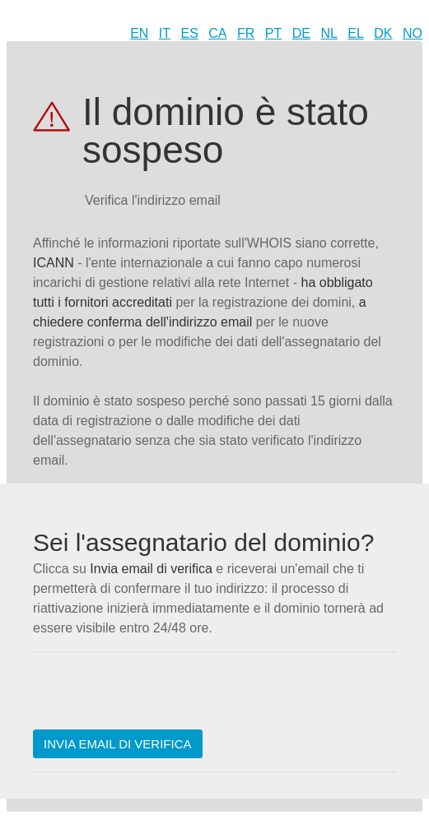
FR (245, 33)
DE (301, 33)
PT (273, 33)
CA (217, 33)
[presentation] (158, 697)
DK (383, 33)
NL (328, 33)
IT (164, 33)
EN (139, 33)
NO (412, 33)
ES (189, 33)
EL (355, 33)
